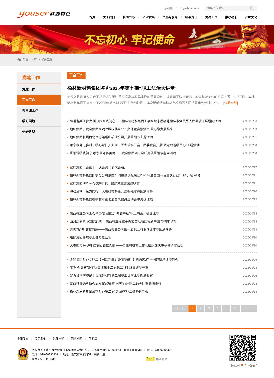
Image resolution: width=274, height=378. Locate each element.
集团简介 (22, 338)
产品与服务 (169, 17)
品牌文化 (251, 17)
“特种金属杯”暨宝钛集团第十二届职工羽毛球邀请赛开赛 (109, 267)
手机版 (168, 8)
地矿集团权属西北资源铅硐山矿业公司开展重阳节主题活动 (111, 137)
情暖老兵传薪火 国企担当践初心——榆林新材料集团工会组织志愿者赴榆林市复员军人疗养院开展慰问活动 (145, 121)
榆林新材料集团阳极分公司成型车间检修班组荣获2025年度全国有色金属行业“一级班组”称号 (135, 175)
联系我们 (40, 338)
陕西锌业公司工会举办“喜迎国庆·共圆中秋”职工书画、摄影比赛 (114, 213)
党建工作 (211, 17)
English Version (189, 8)
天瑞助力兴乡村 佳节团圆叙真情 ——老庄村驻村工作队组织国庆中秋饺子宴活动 (126, 245)
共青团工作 (30, 110)
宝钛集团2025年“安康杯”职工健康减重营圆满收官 (105, 183)
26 (235, 308)
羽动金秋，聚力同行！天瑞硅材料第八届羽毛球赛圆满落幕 (111, 191)
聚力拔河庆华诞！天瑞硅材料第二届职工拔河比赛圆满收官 (111, 275)
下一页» (249, 308)
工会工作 (28, 100)
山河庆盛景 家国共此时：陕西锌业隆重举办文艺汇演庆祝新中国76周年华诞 (123, 221)
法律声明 (58, 338)
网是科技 (51, 359)
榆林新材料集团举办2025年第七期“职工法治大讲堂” (122, 88)
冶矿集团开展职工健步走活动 (90, 237)
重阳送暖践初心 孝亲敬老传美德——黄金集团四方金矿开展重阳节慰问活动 (123, 153)
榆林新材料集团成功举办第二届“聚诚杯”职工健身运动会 (109, 291)
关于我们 (109, 17)
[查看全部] (230, 103)
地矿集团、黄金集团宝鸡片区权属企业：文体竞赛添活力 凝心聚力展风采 (121, 129)
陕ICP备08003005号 (160, 349)
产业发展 (149, 17)
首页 (92, 17)
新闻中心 (129, 17)
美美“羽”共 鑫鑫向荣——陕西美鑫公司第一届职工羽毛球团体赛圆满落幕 (121, 229)
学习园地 (28, 121)
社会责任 (191, 17)
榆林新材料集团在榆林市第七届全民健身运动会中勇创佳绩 (111, 199)
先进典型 (28, 131)
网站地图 (76, 338)
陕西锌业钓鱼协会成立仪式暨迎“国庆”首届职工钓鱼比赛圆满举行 (115, 283)
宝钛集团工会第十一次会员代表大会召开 (98, 167)
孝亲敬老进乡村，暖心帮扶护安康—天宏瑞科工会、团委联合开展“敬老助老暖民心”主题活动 (135, 145)
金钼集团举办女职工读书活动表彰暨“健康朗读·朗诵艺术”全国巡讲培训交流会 (124, 259)
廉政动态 (231, 17)
